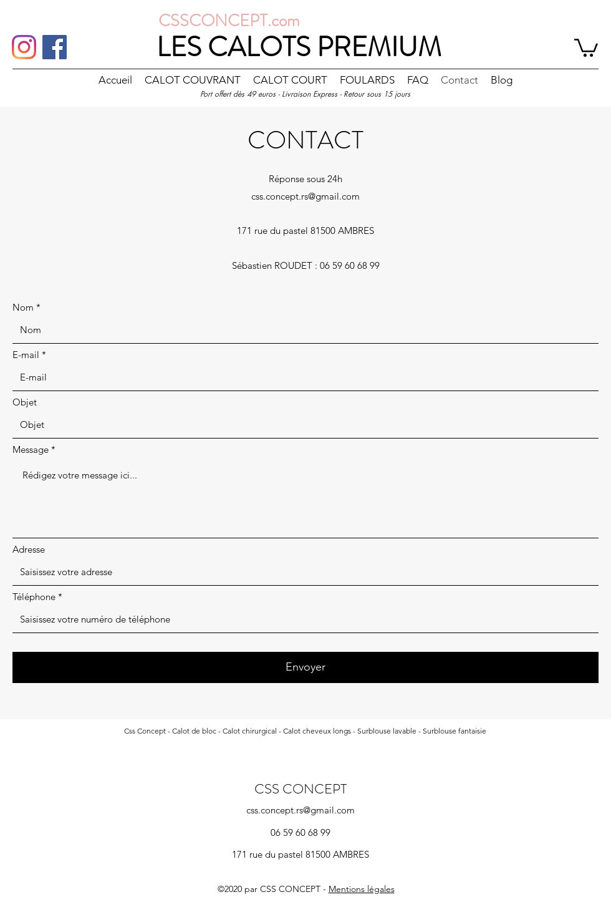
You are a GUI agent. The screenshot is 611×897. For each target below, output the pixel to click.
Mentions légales (362, 889)
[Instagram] (24, 47)
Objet (24, 402)
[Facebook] (54, 47)
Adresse (28, 549)
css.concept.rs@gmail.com (305, 196)
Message (30, 449)
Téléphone (33, 596)
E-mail (25, 354)
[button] (586, 47)
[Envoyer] (305, 667)
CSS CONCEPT (300, 788)
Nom (23, 307)
